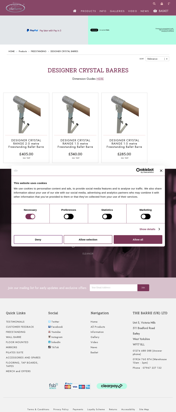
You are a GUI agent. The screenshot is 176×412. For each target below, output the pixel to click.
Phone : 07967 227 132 (147, 365)
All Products (98, 324)
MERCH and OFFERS (18, 368)
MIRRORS (11, 344)
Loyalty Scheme (96, 406)
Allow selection (88, 239)
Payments (78, 406)
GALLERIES (118, 11)
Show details (147, 229)
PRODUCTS (89, 11)
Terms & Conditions (38, 406)
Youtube (54, 329)
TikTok (53, 344)
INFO (103, 11)
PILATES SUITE (15, 350)
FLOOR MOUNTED (17, 339)
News (94, 344)
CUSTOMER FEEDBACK (20, 324)
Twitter (53, 319)
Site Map (144, 406)
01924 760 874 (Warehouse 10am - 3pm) (150, 358)
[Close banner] (161, 170)
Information (97, 329)
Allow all (138, 239)
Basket (94, 350)
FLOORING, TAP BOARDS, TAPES (22, 361)
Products (23, 51)
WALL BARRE (14, 334)
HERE (100, 78)
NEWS (145, 11)
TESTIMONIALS (15, 319)
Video (94, 339)
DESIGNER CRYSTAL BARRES (64, 51)
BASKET (161, 11)
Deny (38, 239)
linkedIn (54, 339)
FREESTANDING (38, 51)
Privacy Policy (61, 406)
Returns (113, 406)
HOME (12, 51)
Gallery (95, 334)
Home (94, 319)
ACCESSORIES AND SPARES (23, 355)
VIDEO (133, 11)
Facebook (55, 324)
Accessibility (128, 406)
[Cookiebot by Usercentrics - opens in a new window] (139, 170)
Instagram (55, 334)
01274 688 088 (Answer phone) (147, 349)
